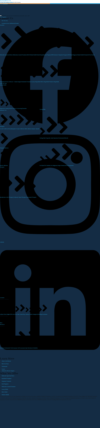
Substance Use (3, 110)
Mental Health (3, 85)
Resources (2, 324)
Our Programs (3, 17)
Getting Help (42, 109)
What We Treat (3, 83)
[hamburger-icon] (1, 15)
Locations (2, 297)
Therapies (2, 167)
